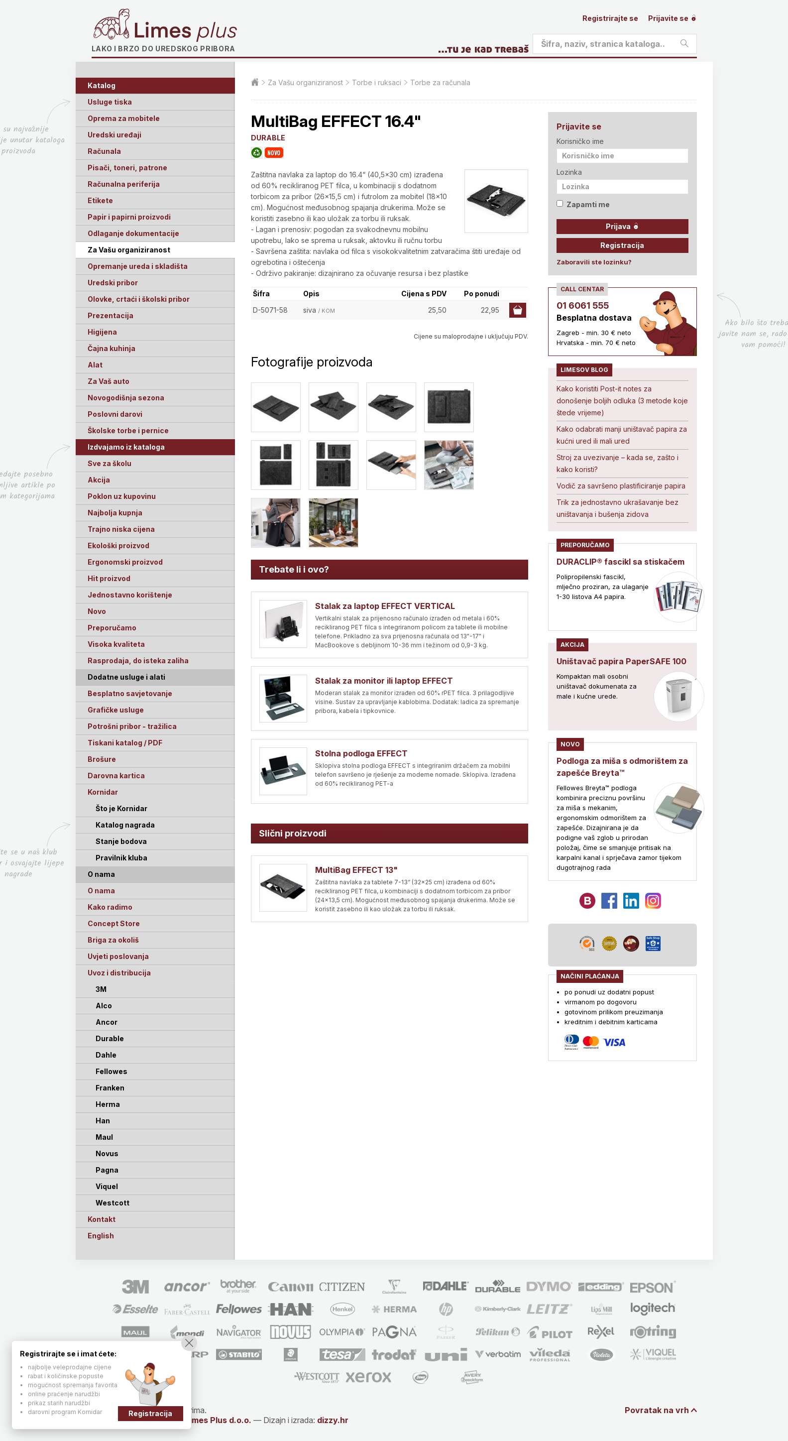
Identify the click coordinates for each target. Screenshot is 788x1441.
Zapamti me (583, 204)
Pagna (107, 1170)
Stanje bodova (121, 841)
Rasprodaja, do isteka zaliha (138, 660)
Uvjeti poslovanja (118, 956)
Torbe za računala (440, 82)
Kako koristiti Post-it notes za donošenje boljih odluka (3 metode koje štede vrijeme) (622, 400)
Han (103, 1120)
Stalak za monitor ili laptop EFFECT (384, 681)
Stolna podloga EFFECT (361, 753)
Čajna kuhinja (111, 348)
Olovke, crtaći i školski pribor (139, 299)
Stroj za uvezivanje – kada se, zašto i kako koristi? (617, 463)
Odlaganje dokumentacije (133, 233)
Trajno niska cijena (121, 529)
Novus (107, 1153)
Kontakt (101, 1219)
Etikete (100, 200)
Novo (97, 611)
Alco (104, 1005)
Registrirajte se (610, 18)
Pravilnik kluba (121, 857)
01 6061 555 (583, 305)
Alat (95, 364)
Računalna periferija (124, 184)
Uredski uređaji (114, 134)
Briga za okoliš (113, 940)
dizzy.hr (332, 1420)
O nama (101, 890)
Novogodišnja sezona (126, 397)
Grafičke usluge (116, 710)
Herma (108, 1104)
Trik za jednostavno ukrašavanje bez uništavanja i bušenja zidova (617, 508)
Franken (110, 1087)
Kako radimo (110, 907)
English (101, 1235)
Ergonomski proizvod (125, 562)
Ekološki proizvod (118, 545)
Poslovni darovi (115, 414)
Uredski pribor (113, 282)
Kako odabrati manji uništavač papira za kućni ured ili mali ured (622, 435)
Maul (104, 1137)
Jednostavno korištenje (130, 595)
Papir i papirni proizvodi (129, 217)
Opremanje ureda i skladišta (138, 266)
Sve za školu (109, 463)
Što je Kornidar (121, 808)
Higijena (102, 332)
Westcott (112, 1203)
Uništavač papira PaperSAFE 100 (621, 661)
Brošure (102, 759)
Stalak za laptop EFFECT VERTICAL (385, 606)
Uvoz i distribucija (119, 972)
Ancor (106, 1022)
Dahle (106, 1055)
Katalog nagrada (125, 825)
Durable (110, 1038)
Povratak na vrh (657, 1410)
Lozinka (569, 172)
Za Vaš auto (108, 381)
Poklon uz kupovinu (122, 496)
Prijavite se (672, 18)
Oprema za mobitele (124, 118)
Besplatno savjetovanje (130, 693)
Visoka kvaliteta (116, 644)
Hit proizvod (109, 578)
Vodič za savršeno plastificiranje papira (621, 485)
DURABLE (268, 137)
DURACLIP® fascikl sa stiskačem (620, 562)
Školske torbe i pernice (128, 430)
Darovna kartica (116, 775)
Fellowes (111, 1071)
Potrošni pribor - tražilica (132, 726)
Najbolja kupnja (115, 512)
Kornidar (103, 792)
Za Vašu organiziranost (129, 249)
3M (101, 989)
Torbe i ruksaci (376, 82)
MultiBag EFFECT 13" (356, 870)
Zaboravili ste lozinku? (594, 262)
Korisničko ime (580, 141)
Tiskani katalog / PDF (125, 742)
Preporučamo (112, 627)
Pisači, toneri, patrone (127, 167)
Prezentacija (110, 315)
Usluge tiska (110, 102)
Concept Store (114, 923)
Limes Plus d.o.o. (218, 1420)
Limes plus (185, 32)
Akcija (99, 480)
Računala (104, 151)
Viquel (107, 1186)
